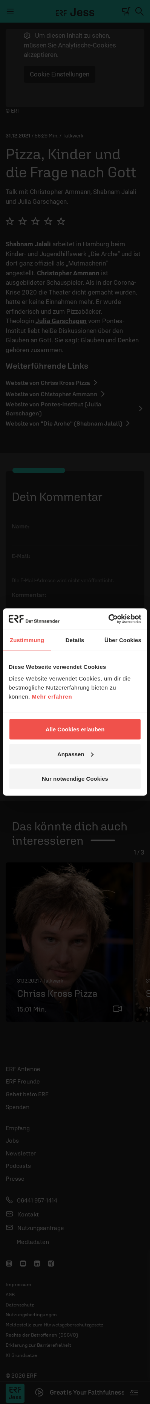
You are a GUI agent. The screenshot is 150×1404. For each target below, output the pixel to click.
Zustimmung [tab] (27, 639)
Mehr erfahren (52, 696)
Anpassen (75, 754)
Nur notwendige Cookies (75, 778)
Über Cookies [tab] (122, 639)
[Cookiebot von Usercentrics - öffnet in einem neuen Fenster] (108, 619)
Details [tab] (75, 639)
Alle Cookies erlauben (75, 729)
